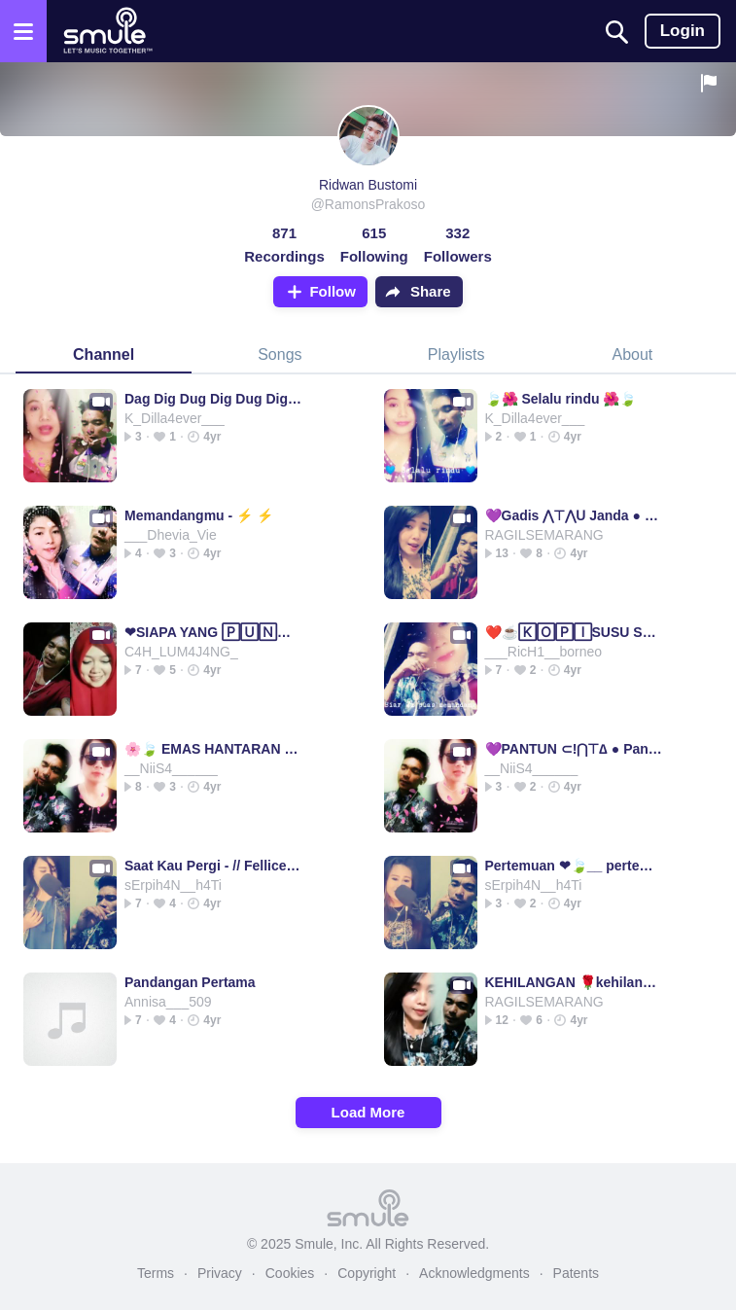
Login (682, 30)
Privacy (219, 1273)
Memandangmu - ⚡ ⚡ (198, 515)
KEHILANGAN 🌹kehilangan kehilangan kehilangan (574, 982)
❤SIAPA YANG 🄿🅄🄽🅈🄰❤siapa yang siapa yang (213, 632)
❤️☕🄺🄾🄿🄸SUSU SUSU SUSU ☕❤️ (574, 632)
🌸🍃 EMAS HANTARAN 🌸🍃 (213, 749)
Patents (576, 1273)
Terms (155, 1273)
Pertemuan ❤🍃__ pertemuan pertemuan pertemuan (574, 865)
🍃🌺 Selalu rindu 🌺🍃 (561, 399)
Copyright (366, 1273)
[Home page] (107, 31)
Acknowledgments (474, 1273)
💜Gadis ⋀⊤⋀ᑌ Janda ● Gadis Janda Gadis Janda (574, 515)
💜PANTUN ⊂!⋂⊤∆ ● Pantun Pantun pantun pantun (574, 749)
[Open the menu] (23, 31)
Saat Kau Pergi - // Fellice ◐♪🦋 (213, 865)
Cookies (290, 1273)
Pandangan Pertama (190, 982)
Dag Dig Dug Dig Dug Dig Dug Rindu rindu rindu (213, 399)
